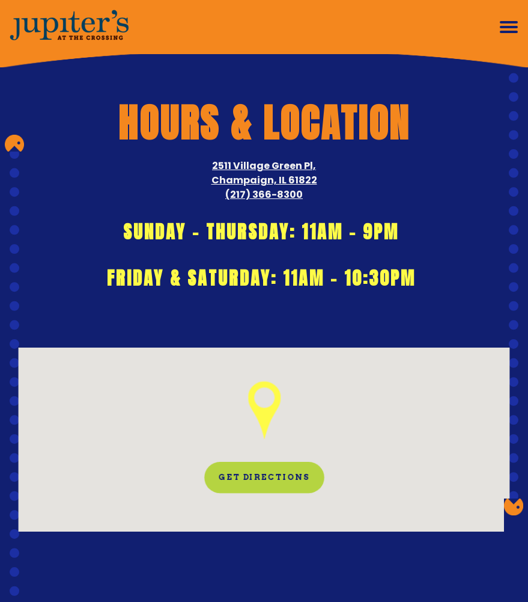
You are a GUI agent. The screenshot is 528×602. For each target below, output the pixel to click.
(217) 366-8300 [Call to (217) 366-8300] (264, 194)
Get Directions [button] (263, 477)
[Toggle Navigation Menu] (509, 27)
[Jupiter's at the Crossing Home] (69, 27)
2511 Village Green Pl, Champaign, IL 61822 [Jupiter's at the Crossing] (264, 173)
